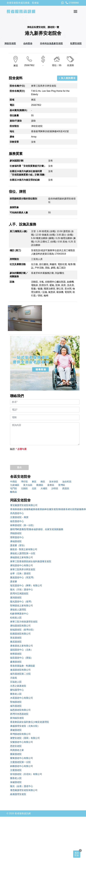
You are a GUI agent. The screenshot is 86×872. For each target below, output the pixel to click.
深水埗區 (53, 481)
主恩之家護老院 (18, 686)
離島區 (13, 492)
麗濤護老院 (16, 597)
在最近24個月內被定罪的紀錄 (25, 180)
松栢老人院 (16, 617)
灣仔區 (24, 481)
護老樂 (13, 581)
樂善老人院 (16, 694)
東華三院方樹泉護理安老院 (24, 621)
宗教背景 (14, 142)
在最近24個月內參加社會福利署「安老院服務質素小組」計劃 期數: (27, 173)
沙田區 (54, 488)
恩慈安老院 (16, 746)
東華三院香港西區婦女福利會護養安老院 (30, 561)
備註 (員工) (15, 250)
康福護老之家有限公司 (21, 557)
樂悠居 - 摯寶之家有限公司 (23, 549)
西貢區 (65, 488)
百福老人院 (16, 682)
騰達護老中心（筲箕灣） (22, 577)
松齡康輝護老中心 (19, 613)
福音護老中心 (17, 521)
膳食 (12, 136)
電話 (12, 105)
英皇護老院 (16, 637)
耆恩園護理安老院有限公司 (24, 790)
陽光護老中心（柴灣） (21, 601)
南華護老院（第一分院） (22, 525)
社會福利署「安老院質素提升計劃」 (28, 166)
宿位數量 (14, 115)
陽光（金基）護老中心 (21, 786)
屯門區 (13, 488)
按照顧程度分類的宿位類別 (23, 198)
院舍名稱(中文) (17, 86)
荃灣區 (61, 485)
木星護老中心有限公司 (21, 698)
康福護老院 (16, 541)
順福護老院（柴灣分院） (22, 629)
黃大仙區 (27, 485)
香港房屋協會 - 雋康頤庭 (22, 666)
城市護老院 (16, 706)
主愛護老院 (16, 770)
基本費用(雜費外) (18, 110)
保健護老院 (16, 782)
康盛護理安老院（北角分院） (25, 726)
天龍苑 (13, 678)
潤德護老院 (16, 533)
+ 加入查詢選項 (67, 78)
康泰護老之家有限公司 (21, 646)
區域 (12, 99)
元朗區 (24, 488)
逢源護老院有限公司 (20, 670)
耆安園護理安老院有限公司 (24, 505)
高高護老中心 (17, 513)
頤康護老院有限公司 (20, 633)
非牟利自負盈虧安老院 (51, 43)
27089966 (72, 3)
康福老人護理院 (18, 609)
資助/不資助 (16, 121)
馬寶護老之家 (17, 750)
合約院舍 (27, 43)
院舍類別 (14, 126)
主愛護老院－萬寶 (19, 517)
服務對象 (14, 207)
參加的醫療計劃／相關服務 (19, 275)
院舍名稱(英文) (17, 91)
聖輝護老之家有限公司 (21, 605)
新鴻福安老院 (17, 718)
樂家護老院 (16, 754)
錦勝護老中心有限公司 (21, 766)
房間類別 (14, 259)
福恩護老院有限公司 (20, 710)
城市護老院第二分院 (20, 674)
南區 (43, 481)
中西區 (13, 481)
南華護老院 (16, 654)
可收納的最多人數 (19, 212)
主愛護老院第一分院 (20, 762)
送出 (19, 467)
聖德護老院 (16, 702)
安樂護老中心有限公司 (21, 742)
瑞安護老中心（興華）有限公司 (26, 585)
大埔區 (44, 488)
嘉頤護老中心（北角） (21, 650)
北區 (34, 488)
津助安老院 (10, 43)
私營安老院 (76, 43)
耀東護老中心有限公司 (21, 758)
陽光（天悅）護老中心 (21, 589)
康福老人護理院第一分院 (22, 553)
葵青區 (50, 485)
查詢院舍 (77, 854)
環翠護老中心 (17, 537)
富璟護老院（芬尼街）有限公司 (26, 774)
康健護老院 (16, 730)
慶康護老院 (16, 662)
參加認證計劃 (16, 160)
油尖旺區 (66, 481)
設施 (12, 282)
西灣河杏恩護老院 (19, 714)
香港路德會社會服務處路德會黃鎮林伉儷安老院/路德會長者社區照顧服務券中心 (44, 509)
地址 (12, 131)
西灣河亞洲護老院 (19, 593)
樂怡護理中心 (17, 690)
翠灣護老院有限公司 (20, 734)
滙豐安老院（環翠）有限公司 (25, 738)
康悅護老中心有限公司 (21, 565)
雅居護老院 (16, 641)
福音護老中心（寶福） (21, 658)
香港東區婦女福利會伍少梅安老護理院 (29, 722)
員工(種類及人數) (18, 231)
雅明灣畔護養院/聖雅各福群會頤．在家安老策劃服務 (36, 529)
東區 (34, 481)
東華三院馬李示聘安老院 (22, 569)
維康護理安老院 (18, 794)
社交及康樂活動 (18, 264)
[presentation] (31, 457)
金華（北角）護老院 (20, 573)
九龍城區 (14, 485)
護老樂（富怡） (18, 545)
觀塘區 (39, 485)
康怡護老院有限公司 (20, 625)
